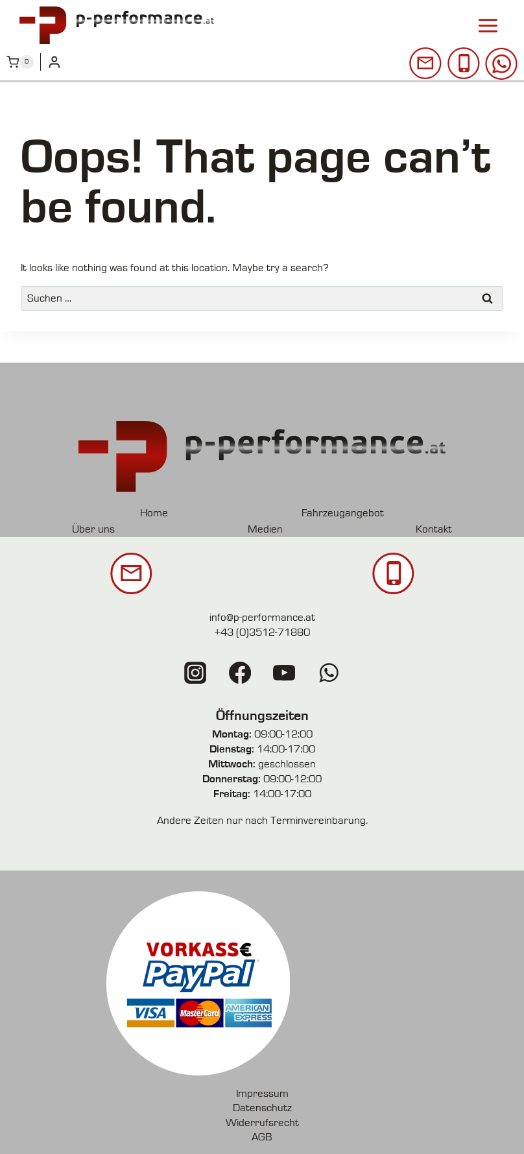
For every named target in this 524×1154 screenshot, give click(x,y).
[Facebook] (240, 673)
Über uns (94, 529)
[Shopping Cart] (20, 60)
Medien (265, 529)
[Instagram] (196, 673)
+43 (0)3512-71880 (262, 632)
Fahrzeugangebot (342, 512)
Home (155, 512)
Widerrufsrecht (262, 1121)
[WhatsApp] (328, 673)
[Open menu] (488, 25)
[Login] (54, 61)
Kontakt (433, 529)
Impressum (262, 1092)
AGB (262, 1135)
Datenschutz (262, 1106)
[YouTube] (284, 673)
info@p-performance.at (262, 617)
